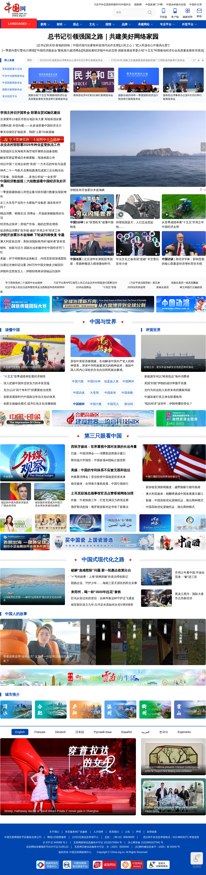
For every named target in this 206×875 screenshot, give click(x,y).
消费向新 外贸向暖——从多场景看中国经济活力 (30, 125)
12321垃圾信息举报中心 (85, 837)
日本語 (79, 732)
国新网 (138, 4)
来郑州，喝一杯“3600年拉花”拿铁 (96, 592)
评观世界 (153, 330)
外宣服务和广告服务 (76, 831)
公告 (127, 831)
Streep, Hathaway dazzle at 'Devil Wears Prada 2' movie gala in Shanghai (51, 811)
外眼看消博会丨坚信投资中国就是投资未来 (98, 476)
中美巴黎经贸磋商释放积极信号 (163, 476)
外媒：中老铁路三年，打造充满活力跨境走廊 (99, 500)
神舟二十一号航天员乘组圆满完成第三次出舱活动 (32, 170)
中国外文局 (195, 4)
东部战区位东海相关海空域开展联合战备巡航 (29, 151)
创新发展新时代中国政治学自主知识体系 (29, 396)
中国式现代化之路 (103, 559)
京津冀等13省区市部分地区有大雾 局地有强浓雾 (31, 119)
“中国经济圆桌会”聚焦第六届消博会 (58, 50)
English (20, 732)
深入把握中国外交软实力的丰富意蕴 (26, 383)
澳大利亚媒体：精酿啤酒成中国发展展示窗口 (174, 493)
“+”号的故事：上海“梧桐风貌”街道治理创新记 (99, 576)
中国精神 (78, 404)
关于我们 (54, 831)
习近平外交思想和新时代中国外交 (112, 4)
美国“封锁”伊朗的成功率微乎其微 (165, 383)
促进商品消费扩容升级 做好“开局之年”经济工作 (30, 230)
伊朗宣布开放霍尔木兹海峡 (87, 190)
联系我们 (114, 831)
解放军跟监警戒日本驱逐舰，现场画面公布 (27, 157)
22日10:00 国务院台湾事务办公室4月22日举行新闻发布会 (71, 60)
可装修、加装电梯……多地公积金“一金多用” (28, 176)
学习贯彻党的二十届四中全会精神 (23, 282)
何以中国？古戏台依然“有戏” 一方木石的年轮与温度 (33, 164)
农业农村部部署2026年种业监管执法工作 (30, 145)
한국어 (163, 732)
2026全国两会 (83, 287)
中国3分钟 (76, 222)
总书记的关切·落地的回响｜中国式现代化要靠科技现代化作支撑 (78, 45)
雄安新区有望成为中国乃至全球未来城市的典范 (48, 504)
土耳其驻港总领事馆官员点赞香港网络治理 (102, 493)
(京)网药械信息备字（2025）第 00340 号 (157, 846)
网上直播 (9, 60)
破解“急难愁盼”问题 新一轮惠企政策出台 (101, 570)
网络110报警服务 (56, 837)
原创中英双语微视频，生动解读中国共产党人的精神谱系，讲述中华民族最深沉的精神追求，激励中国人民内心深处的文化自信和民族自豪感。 (102, 365)
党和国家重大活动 (12, 68)
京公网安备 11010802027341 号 (145, 842)
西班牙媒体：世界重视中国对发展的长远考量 (104, 446)
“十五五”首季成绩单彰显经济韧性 (24, 376)
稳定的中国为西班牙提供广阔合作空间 (14, 504)
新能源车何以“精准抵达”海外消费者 (166, 376)
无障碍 (197, 860)
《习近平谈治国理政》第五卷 (144, 282)
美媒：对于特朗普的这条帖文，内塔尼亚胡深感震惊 (33, 258)
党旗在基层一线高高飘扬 (184, 282)
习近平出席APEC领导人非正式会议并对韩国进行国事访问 (85, 282)
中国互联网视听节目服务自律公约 (22, 837)
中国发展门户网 (154, 4)
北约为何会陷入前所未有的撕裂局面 (167, 390)
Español (126, 732)
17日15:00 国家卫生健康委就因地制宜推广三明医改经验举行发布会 (148, 60)
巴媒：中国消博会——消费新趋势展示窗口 (98, 453)
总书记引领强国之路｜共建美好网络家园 (103, 36)
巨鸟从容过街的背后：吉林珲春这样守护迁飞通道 (102, 598)
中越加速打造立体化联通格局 (163, 396)
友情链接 (152, 831)
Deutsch (60, 732)
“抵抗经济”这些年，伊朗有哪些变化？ (168, 403)
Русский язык (103, 732)
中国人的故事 (16, 614)
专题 (61, 235)
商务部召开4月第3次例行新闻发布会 (93, 95)
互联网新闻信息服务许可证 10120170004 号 (97, 842)
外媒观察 (8, 476)
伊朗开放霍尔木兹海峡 (16, 235)
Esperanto (184, 732)
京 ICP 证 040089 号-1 (55, 842)
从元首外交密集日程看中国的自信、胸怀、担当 (29, 367)
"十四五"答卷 (109, 287)
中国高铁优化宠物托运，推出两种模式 (170, 506)
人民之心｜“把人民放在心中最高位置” (144, 45)
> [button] (203, 60)
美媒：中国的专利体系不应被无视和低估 (100, 470)
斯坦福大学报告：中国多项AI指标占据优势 (98, 460)
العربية (145, 732)
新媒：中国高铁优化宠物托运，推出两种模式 (174, 500)
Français (39, 732)
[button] (203, 146)
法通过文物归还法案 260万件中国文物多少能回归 (31, 264)
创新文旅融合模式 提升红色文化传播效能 (29, 403)
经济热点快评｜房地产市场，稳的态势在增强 (29, 224)
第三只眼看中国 (103, 436)
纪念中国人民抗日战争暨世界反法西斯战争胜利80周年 (35, 287)
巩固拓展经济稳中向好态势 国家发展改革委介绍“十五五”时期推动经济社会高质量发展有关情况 (143, 50)
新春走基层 (162, 287)
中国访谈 (167, 259)
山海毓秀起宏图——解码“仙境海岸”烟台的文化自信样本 (32, 599)
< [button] (198, 60)
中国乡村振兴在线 (176, 4)
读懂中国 (12, 330)
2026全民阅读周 (136, 287)
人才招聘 (98, 831)
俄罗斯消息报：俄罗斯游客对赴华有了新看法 (99, 506)
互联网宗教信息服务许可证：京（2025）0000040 (101, 846)
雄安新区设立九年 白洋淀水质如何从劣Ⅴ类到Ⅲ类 (102, 604)
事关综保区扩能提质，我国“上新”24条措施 (27, 132)
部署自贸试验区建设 (45, 112)
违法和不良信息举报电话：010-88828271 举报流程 (171, 837)
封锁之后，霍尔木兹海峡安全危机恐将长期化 (168, 367)
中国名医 (76, 259)
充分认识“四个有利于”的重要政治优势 (27, 390)
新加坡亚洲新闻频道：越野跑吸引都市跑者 (173, 487)
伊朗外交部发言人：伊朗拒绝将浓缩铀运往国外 (30, 271)
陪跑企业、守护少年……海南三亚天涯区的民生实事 (104, 583)
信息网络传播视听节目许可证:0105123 (47, 846)
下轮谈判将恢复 (45, 235)
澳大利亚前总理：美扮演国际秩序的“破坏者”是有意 (32, 241)
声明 (138, 831)
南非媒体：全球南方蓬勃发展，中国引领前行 (99, 483)
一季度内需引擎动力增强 (18, 50)
